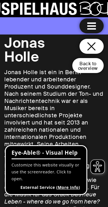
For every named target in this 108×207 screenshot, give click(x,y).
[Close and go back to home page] (91, 46)
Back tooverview (88, 66)
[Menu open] (91, 25)
